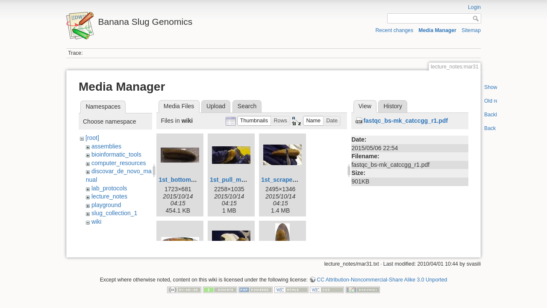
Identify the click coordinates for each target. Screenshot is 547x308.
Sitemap (471, 30)
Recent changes (395, 30)
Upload (215, 106)
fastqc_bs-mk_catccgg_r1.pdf (405, 120)
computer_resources (118, 163)
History (392, 106)
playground (106, 204)
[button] (254, 121)
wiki (96, 221)
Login (474, 7)
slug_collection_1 (114, 213)
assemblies (106, 146)
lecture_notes (109, 196)
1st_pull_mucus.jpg (238, 179)
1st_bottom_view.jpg (188, 179)
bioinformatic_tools (116, 154)
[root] (92, 137)
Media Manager (437, 30)
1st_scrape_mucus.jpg (293, 179)
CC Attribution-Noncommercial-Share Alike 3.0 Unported (382, 277)
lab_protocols (109, 188)
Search (247, 106)
